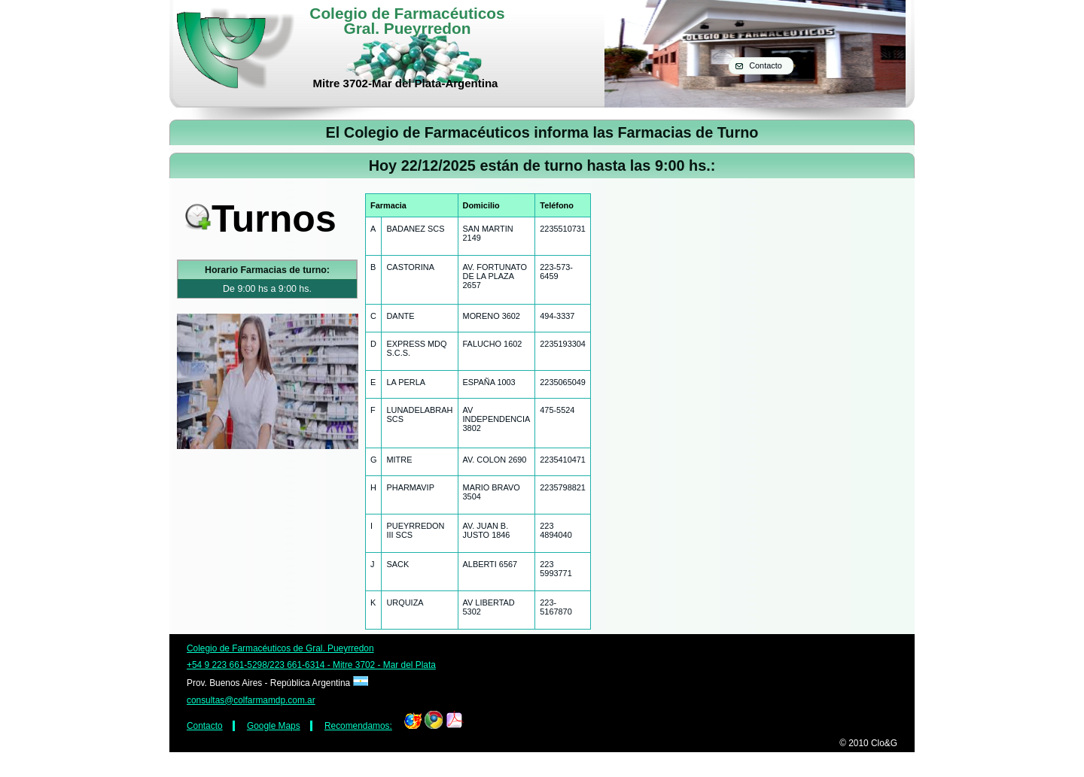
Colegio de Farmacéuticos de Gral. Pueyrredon (280, 648)
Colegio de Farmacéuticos (406, 13)
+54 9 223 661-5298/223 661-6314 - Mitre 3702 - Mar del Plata (311, 665)
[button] (761, 65)
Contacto (205, 726)
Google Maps (273, 726)
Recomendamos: (358, 726)
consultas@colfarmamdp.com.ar (251, 700)
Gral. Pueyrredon (407, 28)
